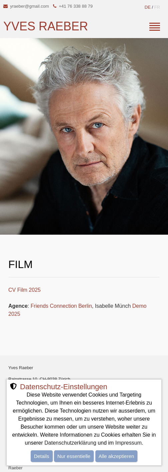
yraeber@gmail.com (29, 6)
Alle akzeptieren (116, 456)
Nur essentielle (73, 456)
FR (157, 7)
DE (148, 7)
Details (41, 456)
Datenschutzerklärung (70, 443)
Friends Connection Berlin (61, 306)
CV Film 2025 (24, 290)
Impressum (128, 443)
